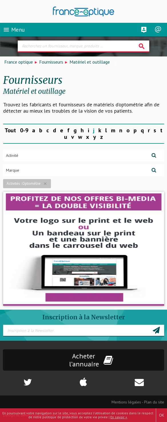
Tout (10, 130)
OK (161, 415)
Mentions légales (126, 402)
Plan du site (154, 402)
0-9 (24, 130)
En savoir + (118, 417)
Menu (14, 29)
